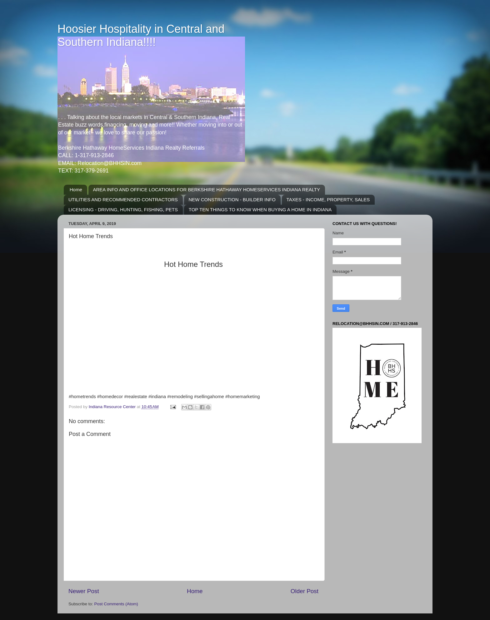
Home (76, 189)
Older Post (304, 591)
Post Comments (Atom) (116, 604)
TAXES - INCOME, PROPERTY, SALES (328, 199)
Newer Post (83, 591)
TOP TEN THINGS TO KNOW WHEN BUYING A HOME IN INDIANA (260, 209)
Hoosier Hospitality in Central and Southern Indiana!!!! (141, 35)
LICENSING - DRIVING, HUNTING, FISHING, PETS (123, 209)
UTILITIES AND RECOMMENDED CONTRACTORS (123, 199)
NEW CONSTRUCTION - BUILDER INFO (232, 199)
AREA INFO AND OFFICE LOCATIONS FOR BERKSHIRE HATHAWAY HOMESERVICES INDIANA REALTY (206, 189)
